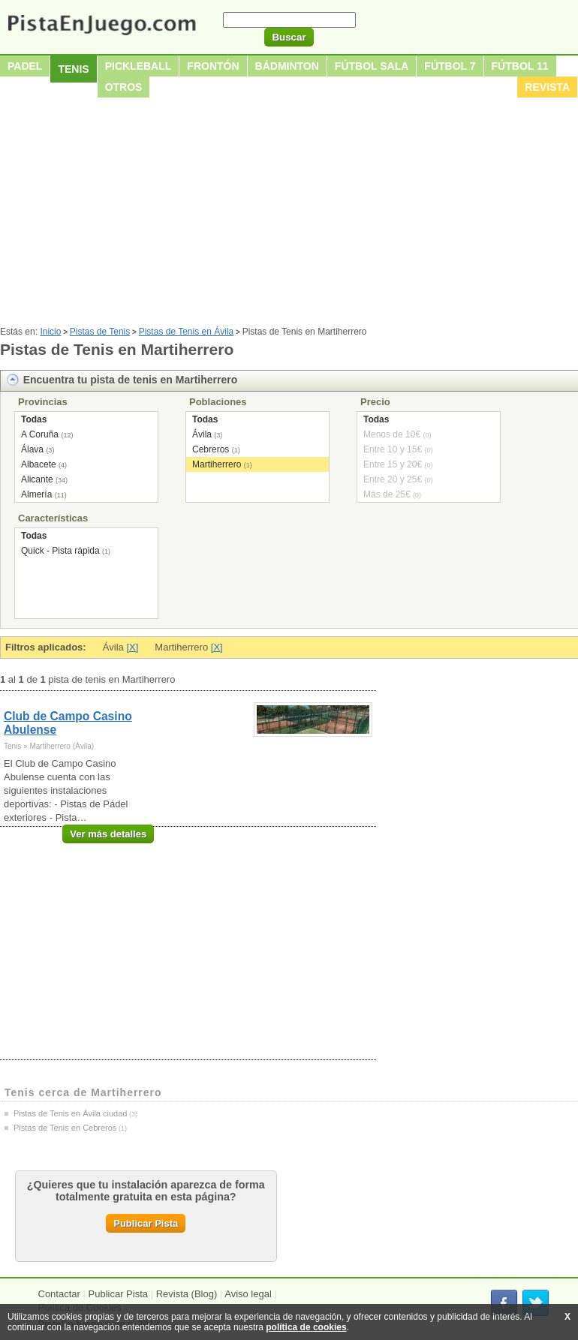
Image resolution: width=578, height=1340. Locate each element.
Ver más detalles (108, 834)
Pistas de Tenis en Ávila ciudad (70, 1113)
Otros (124, 87)
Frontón (213, 66)
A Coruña (40, 434)
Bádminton (287, 66)
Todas (34, 419)
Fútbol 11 (520, 66)
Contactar (59, 1293)
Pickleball (138, 66)
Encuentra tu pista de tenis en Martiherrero (130, 380)
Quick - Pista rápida (60, 550)
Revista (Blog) (187, 1293)
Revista (547, 87)
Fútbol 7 (449, 66)
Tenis (73, 69)
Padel (25, 66)
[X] (132, 647)
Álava (32, 449)
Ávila (202, 434)
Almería (36, 494)
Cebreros (210, 449)
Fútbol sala (372, 66)
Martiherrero (216, 464)
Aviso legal (248, 1293)
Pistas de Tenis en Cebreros (65, 1127)
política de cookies (306, 1327)
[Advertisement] (289, 214)
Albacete (38, 464)
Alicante (37, 479)
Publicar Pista (145, 1223)
